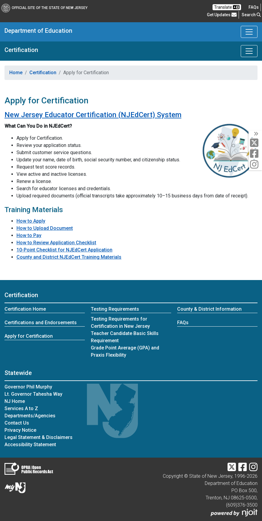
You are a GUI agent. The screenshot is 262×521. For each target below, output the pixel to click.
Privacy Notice (20, 430)
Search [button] (251, 14)
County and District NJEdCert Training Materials (68, 257)
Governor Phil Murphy (28, 387)
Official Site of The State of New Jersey (44, 8)
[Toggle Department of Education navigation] (249, 32)
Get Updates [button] (222, 14)
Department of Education (38, 30)
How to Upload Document (44, 228)
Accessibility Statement (30, 444)
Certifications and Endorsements (40, 322)
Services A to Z (21, 408)
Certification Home (25, 309)
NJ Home (14, 401)
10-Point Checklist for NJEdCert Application (64, 250)
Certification (21, 49)
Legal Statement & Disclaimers (38, 437)
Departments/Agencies (29, 416)
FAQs (183, 322)
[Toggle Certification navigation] (249, 51)
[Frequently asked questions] (254, 7)
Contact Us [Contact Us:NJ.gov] (16, 423)
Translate (227, 7)
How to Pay (28, 235)
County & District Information (209, 309)
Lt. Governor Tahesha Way (33, 394)
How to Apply (30, 221)
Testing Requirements (115, 309)
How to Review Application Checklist (56, 242)
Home (15, 72)
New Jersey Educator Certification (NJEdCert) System (92, 115)
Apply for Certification (28, 336)
